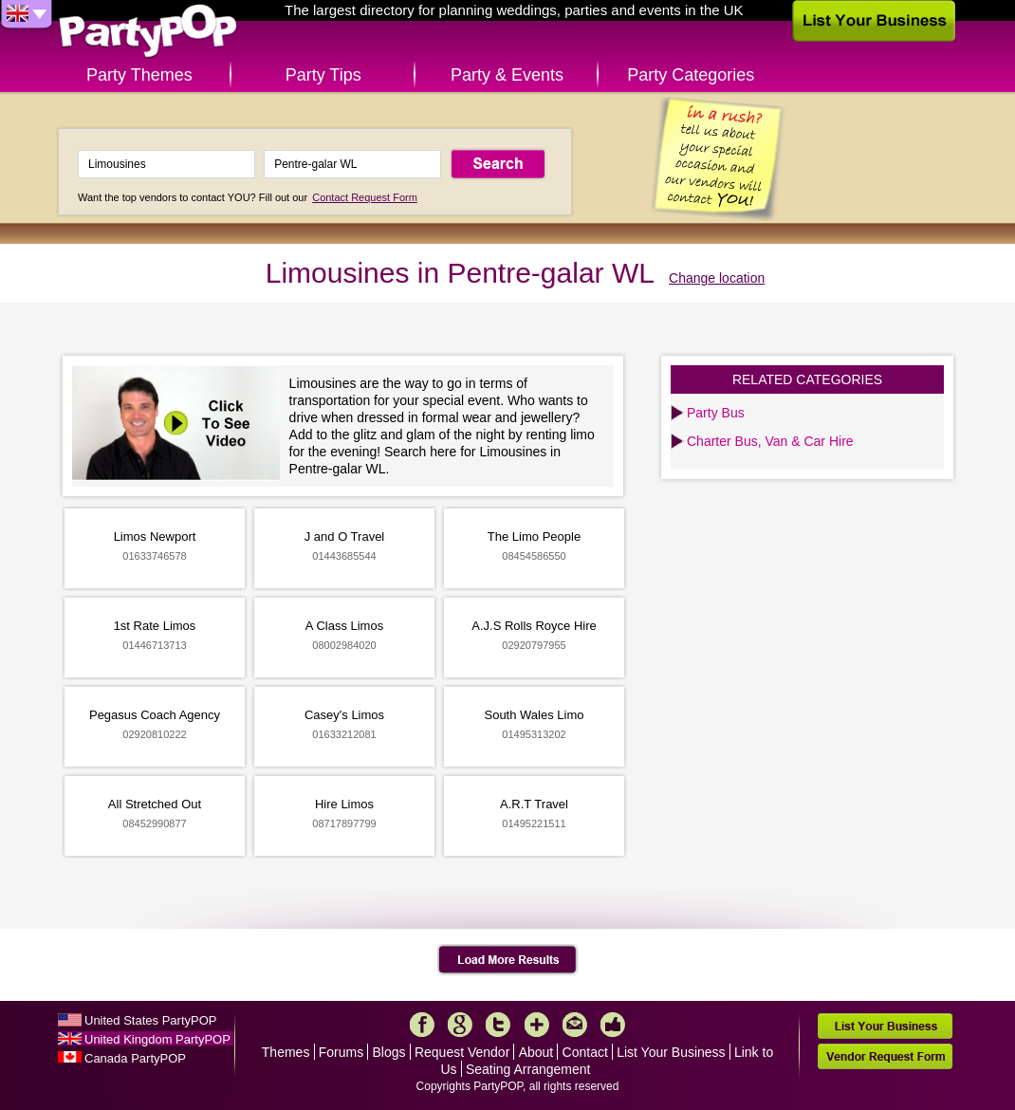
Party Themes (139, 74)
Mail (575, 1024)
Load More (508, 960)
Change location (717, 278)
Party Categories (690, 74)
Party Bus (716, 412)
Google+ (460, 1024)
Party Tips (323, 74)
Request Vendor (462, 1052)
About (536, 1052)
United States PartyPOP (150, 1020)
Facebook (422, 1024)
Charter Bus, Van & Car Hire (770, 441)
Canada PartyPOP (135, 1058)
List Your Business (671, 1052)
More (537, 1024)
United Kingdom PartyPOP (157, 1039)
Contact (585, 1052)
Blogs (389, 1052)
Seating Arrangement (528, 1069)
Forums (341, 1052)
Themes (286, 1052)
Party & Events (507, 74)
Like (612, 1024)
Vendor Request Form (885, 1056)
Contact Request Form (364, 197)
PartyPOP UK (148, 32)
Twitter (498, 1024)
